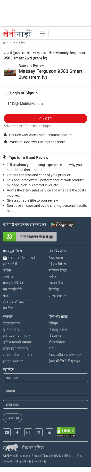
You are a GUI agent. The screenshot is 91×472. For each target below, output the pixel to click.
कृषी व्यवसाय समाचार (16, 335)
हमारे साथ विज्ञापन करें (19, 257)
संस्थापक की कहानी (15, 301)
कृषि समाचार (11, 329)
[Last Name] (45, 391)
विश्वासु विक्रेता (58, 329)
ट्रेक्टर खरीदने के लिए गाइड (65, 354)
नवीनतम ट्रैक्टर (58, 270)
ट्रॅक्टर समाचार (11, 323)
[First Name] (45, 377)
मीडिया (7, 295)
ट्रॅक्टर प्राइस (56, 257)
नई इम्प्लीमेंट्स (57, 264)
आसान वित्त (56, 283)
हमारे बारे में (10, 264)
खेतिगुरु (53, 323)
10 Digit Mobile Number (25, 103)
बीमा (51, 348)
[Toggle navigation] (42, 33)
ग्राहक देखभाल (57, 295)
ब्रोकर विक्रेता (57, 342)
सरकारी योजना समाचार (17, 354)
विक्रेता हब (55, 335)
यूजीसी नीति (40, 461)
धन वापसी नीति (12, 289)
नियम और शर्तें (10, 461)
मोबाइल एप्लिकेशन (14, 283)
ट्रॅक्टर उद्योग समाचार (15, 348)
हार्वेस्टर (53, 276)
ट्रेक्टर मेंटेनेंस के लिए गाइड (64, 361)
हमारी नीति (26, 461)
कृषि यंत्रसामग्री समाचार (17, 342)
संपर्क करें (9, 276)
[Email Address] (45, 404)
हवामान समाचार (13, 361)
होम (4, 42)
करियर (7, 270)
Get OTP (45, 118)
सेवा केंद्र (54, 289)
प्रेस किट (8, 308)
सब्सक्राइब (12, 417)
